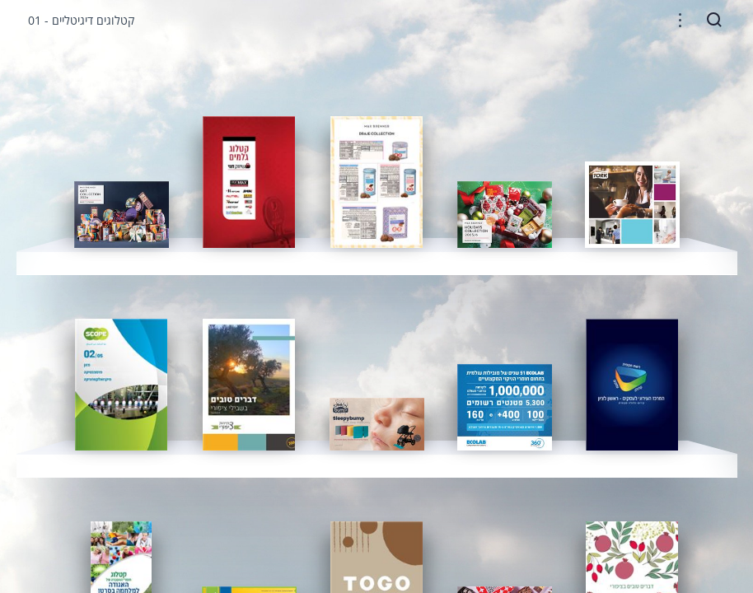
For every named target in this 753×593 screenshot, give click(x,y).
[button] (680, 20)
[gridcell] (121, 214)
